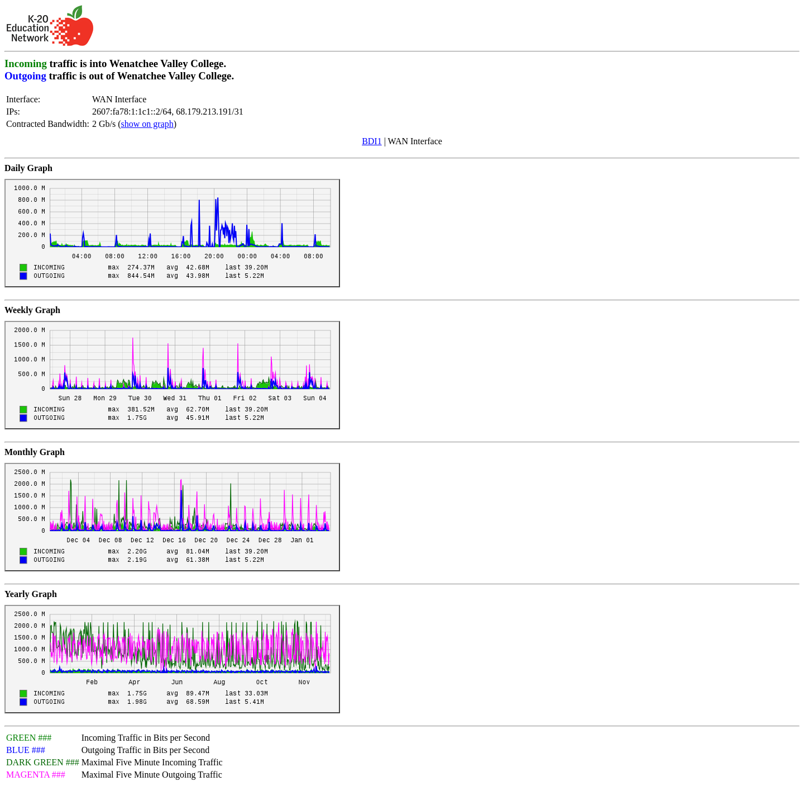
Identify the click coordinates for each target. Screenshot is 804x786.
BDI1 (372, 141)
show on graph (147, 124)
